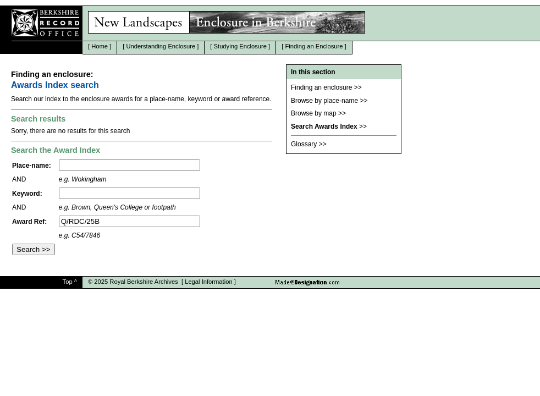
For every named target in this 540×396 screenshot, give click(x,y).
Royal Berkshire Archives (143, 281)
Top (68, 281)
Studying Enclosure (240, 46)
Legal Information (208, 281)
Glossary (304, 144)
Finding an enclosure (321, 87)
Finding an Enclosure (314, 46)
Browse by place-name (324, 101)
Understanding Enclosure (161, 46)
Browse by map (314, 113)
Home (99, 46)
